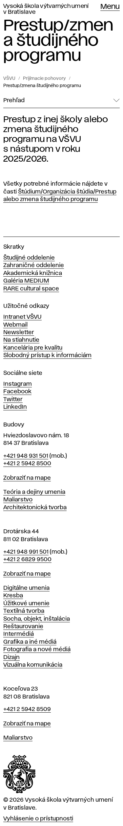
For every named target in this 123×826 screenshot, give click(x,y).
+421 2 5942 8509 (27, 709)
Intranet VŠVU (22, 317)
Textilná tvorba (23, 611)
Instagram (17, 384)
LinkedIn (15, 407)
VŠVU (9, 78)
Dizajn (11, 657)
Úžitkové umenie (26, 603)
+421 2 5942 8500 (27, 463)
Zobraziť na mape (27, 478)
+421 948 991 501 (26, 552)
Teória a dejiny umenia (34, 492)
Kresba (13, 595)
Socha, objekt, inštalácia (36, 619)
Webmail (15, 325)
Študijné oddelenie (29, 258)
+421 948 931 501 (25, 456)
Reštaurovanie (23, 626)
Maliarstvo (17, 499)
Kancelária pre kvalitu (32, 348)
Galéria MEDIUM (26, 281)
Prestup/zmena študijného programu (42, 86)
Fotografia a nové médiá (37, 649)
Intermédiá (18, 634)
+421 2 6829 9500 (27, 559)
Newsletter (18, 332)
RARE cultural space (31, 288)
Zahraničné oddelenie (33, 265)
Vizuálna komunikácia (32, 665)
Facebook (17, 391)
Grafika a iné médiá (29, 642)
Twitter (13, 399)
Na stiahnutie (21, 340)
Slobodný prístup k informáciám (47, 355)
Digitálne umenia (26, 588)
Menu (110, 7)
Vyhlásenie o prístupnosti (38, 818)
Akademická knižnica (32, 273)
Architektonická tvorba (35, 507)
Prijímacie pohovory (44, 78)
